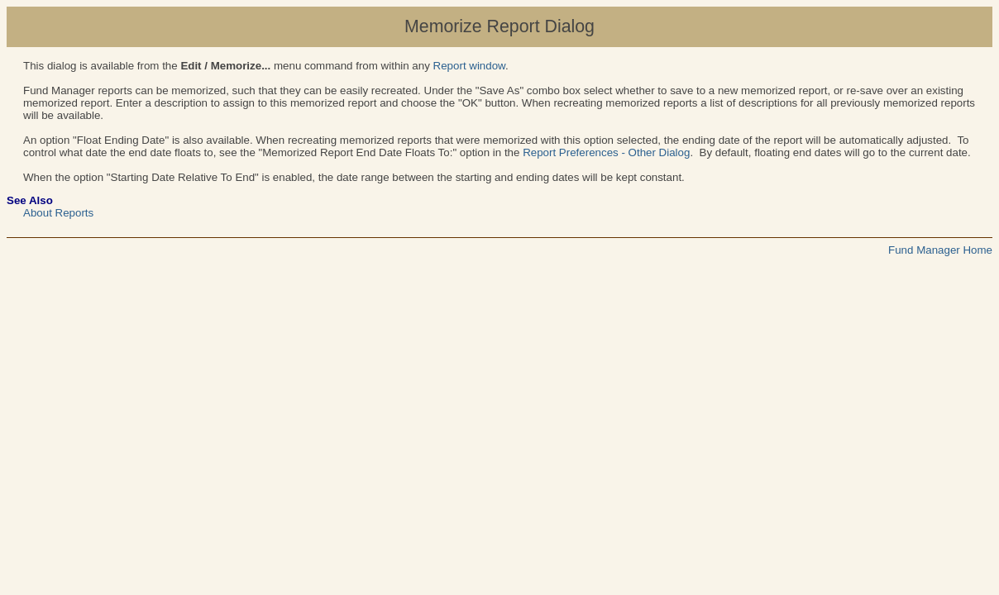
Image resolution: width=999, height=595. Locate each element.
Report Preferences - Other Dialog (606, 152)
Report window (469, 66)
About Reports (58, 213)
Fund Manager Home (940, 250)
